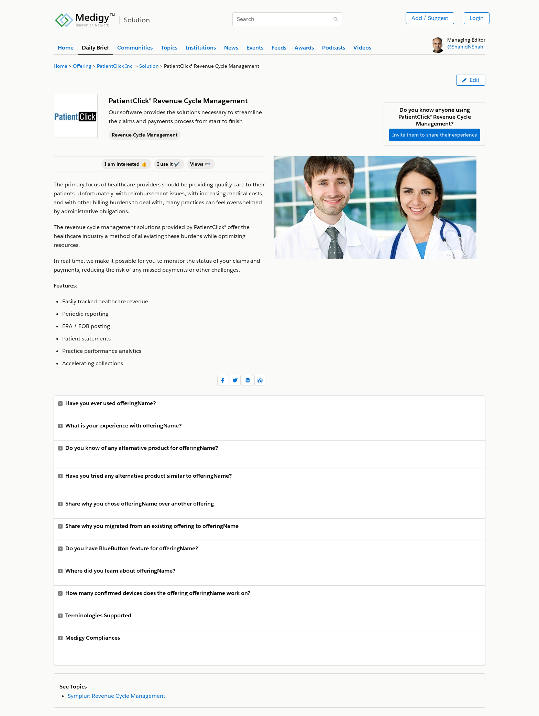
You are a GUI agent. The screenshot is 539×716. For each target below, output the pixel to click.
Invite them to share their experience (434, 135)
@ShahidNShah (465, 47)
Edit (471, 80)
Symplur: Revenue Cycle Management (116, 695)
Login (477, 18)
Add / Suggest (429, 18)
